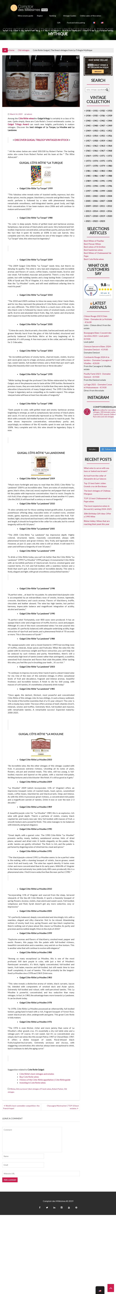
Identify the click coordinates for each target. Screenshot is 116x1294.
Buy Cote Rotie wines (29, 1076)
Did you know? (22, 1089)
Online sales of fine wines (90, 16)
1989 (88, 181)
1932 (102, 110)
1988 (109, 175)
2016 (109, 211)
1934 (88, 115)
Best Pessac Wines (92, 244)
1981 (88, 171)
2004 (109, 196)
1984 (109, 171)
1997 (88, 191)
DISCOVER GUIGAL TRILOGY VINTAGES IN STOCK (41, 140)
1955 (102, 135)
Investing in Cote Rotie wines (32, 1082)
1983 (102, 171)
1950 (95, 130)
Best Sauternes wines (93, 250)
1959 (102, 140)
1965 (88, 150)
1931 (95, 110)
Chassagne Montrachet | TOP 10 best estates (63, 1107)
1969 (88, 155)
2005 (88, 201)
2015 (102, 211)
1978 (95, 165)
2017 (88, 216)
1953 (88, 135)
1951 (102, 130)
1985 (88, 175)
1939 (109, 115)
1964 (109, 145)
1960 (109, 140)
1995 (102, 186)
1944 (109, 120)
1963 (102, 145)
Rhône (12, 1089)
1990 (95, 181)
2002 (95, 196)
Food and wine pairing (76, 22)
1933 (109, 110)
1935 (95, 115)
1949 (109, 125)
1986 (95, 175)
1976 (109, 161)
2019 (102, 216)
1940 (88, 120)
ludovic (28, 114)
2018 (95, 216)
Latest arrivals (98, 305)
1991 (102, 181)
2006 (95, 201)
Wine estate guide (25, 16)
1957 (88, 140)
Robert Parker (57, 1089)
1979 (102, 165)
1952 (109, 130)
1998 (95, 191)
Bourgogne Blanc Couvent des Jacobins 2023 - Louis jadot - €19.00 (97, 335)
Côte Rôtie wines (26, 118)
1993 (88, 186)
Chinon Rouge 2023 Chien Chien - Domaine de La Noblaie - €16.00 (98, 319)
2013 (88, 211)
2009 (88, 206)
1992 (109, 181)
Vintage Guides (69, 16)
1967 (102, 150)
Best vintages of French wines (40, 1089)
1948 (95, 125)
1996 (109, 186)
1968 (109, 150)
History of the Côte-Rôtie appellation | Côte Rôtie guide (44, 1079)
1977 (88, 165)
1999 (102, 191)
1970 (95, 155)
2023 (102, 221)
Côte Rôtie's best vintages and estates (36, 1074)
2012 (109, 206)
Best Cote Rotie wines (94, 259)
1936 (102, 115)
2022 (95, 221)
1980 (109, 165)
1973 (88, 161)
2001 (88, 196)
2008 (109, 201)
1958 (95, 140)
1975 (102, 161)
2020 (109, 216)
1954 (95, 135)
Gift (58, 22)
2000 (109, 191)
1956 (109, 135)
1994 (95, 186)
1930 (88, 110)
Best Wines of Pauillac (94, 240)
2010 (95, 206)
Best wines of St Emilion (94, 247)
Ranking (52, 16)
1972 (109, 155)
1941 (95, 120)
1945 (88, 125)
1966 (95, 150)
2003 (102, 196)
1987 (102, 175)
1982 (95, 171)
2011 (102, 206)
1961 (88, 145)
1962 (95, 145)
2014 (95, 211)
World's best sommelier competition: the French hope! (21, 1107)
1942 (102, 120)
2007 (102, 201)
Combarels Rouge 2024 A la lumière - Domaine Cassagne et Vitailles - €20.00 (98, 360)
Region (40, 16)
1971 (102, 155)
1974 (95, 161)
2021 (88, 221)
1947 (102, 125)
